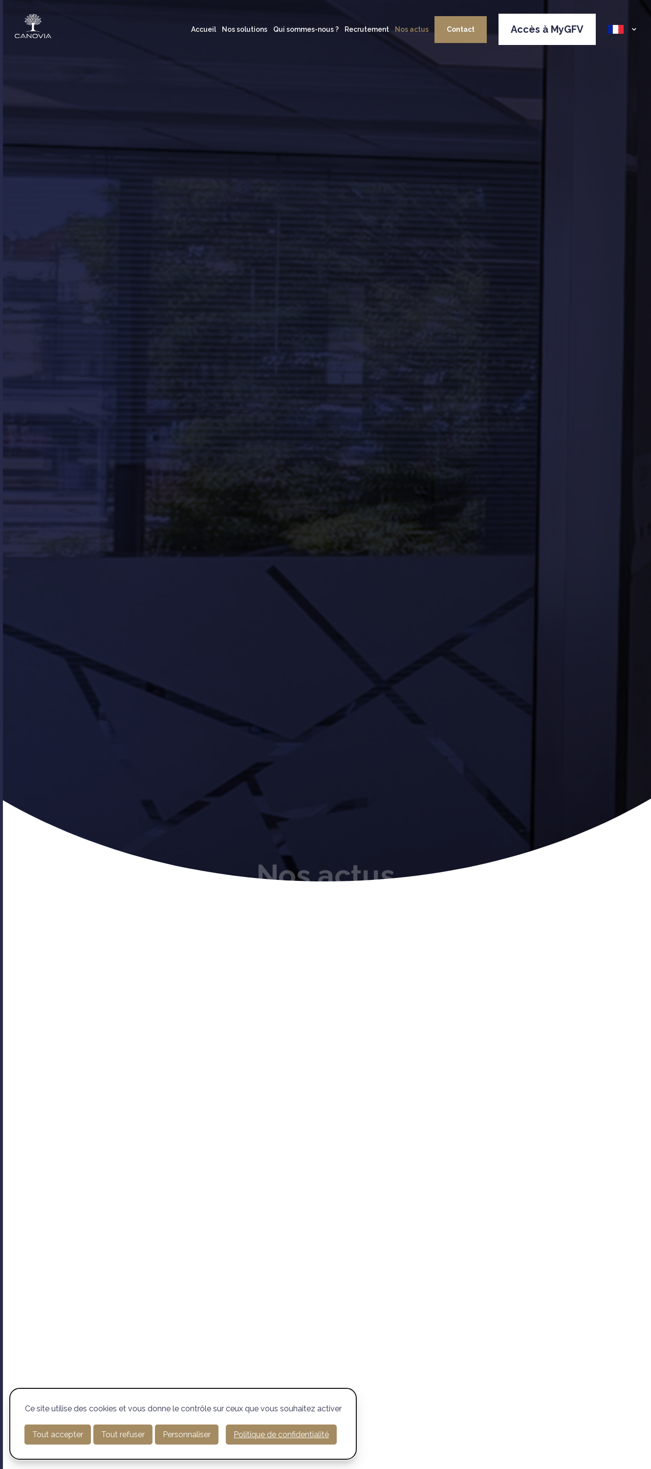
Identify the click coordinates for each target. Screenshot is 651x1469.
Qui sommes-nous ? (306, 29)
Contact (461, 29)
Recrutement (367, 29)
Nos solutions (244, 29)
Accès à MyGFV (547, 29)
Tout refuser (123, 1434)
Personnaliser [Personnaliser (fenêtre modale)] (187, 1434)
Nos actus (412, 29)
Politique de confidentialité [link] (281, 1434)
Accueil (203, 29)
